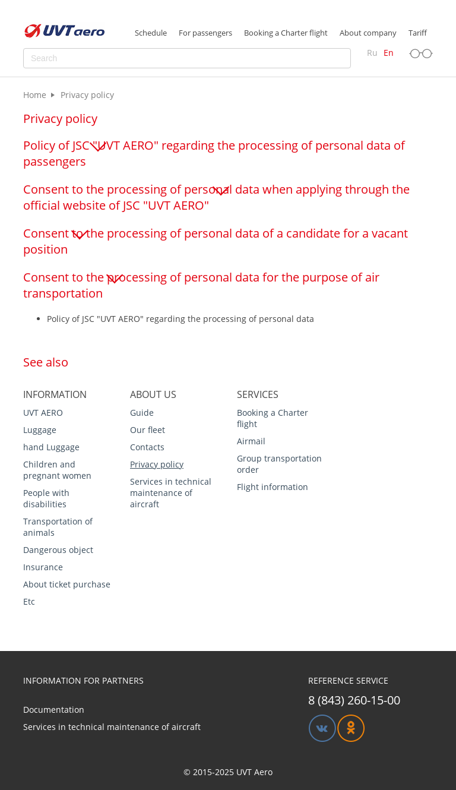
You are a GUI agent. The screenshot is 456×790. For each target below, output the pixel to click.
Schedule (151, 32)
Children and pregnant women (57, 470)
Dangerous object (58, 549)
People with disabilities (46, 498)
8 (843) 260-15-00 (354, 700)
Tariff (417, 32)
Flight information (272, 486)
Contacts (147, 447)
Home (34, 94)
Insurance (43, 567)
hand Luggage (51, 447)
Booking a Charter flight (286, 32)
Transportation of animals (58, 527)
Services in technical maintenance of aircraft (170, 493)
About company (368, 32)
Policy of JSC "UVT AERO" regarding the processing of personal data (180, 318)
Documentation (53, 709)
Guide (142, 412)
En (389, 52)
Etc (29, 601)
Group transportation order (279, 464)
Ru (372, 52)
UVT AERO (43, 412)
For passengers (205, 32)
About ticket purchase (66, 584)
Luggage (39, 429)
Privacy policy (156, 464)
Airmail (251, 441)
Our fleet (147, 429)
